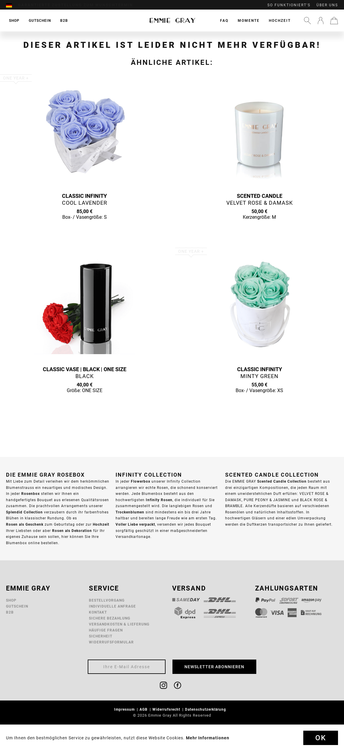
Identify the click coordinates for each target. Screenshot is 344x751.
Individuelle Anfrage (112, 606)
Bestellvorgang (107, 600)
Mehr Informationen (207, 738)
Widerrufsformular (111, 642)
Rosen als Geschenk (24, 524)
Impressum (125, 709)
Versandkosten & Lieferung (119, 624)
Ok (320, 738)
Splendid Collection (24, 512)
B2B (10, 612)
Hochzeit (280, 20)
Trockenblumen (130, 512)
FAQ (224, 20)
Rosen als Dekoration (72, 530)
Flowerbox (140, 481)
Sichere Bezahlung (109, 618)
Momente (249, 20)
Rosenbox (30, 493)
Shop (11, 600)
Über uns (327, 5)
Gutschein (17, 606)
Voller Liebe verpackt (135, 524)
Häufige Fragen (106, 630)
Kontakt (98, 612)
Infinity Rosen (159, 500)
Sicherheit (100, 636)
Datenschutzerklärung (206, 709)
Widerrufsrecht (166, 709)
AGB (144, 709)
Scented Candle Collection (282, 481)
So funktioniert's (288, 5)
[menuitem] (12, 5)
